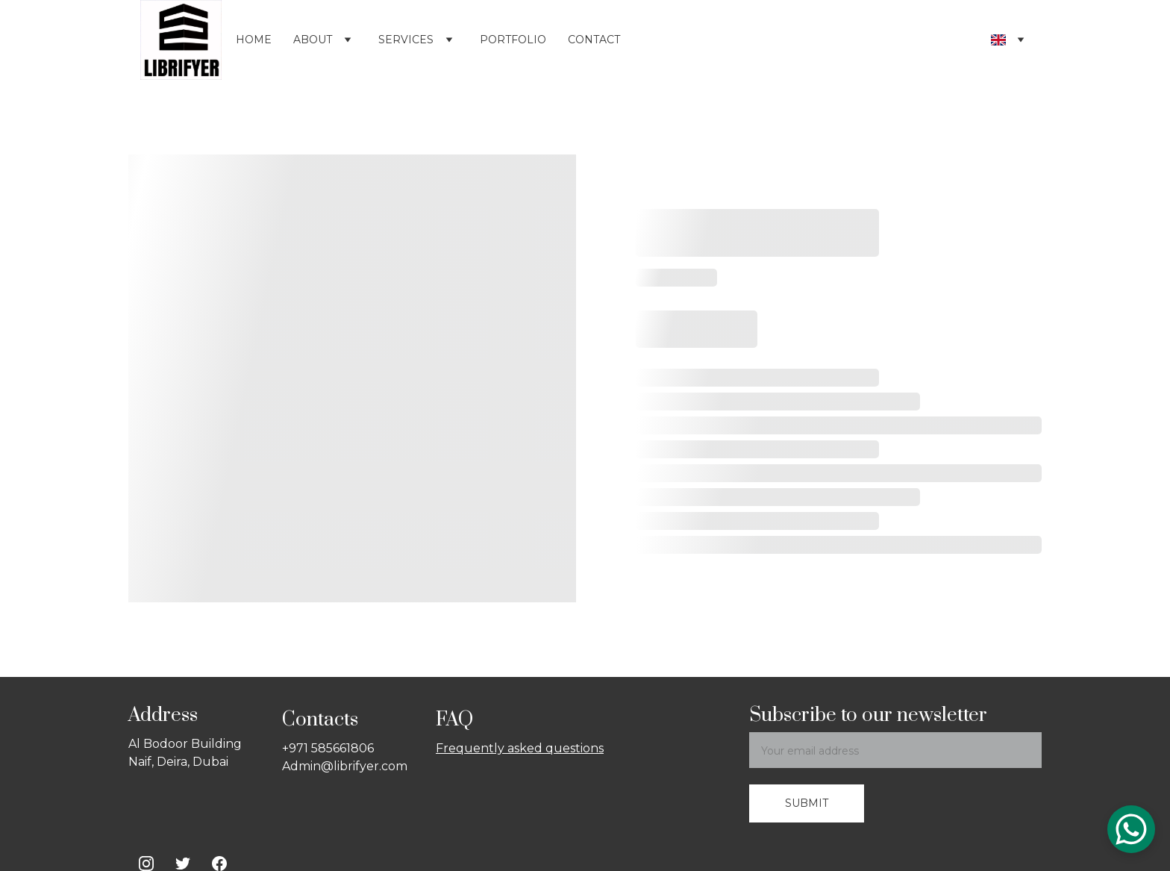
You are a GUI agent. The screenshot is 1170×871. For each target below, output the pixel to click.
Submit (806, 803)
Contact (594, 39)
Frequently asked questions (520, 748)
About (312, 39)
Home (254, 39)
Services (406, 39)
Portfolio (513, 39)
